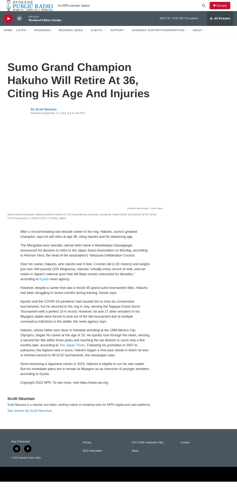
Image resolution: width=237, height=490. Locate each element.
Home (8, 38)
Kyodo (44, 287)
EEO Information (92, 459)
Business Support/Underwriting (158, 38)
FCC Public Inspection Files (147, 450)
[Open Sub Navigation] (28, 38)
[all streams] (220, 26)
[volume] (19, 27)
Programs (42, 38)
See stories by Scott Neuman (29, 419)
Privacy (87, 450)
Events (96, 38)
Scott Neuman (45, 117)
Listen (21, 38)
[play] (8, 27)
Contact (185, 450)
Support (117, 38)
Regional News (71, 38)
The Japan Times (72, 353)
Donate (224, 10)
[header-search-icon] (205, 9)
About (198, 38)
